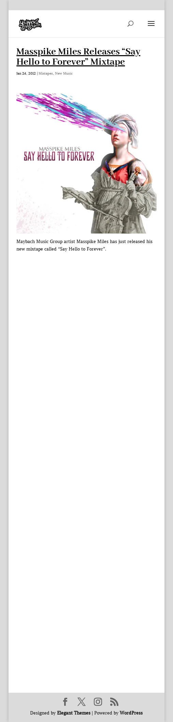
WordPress (131, 713)
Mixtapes (46, 73)
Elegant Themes (73, 713)
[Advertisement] (94, 399)
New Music (64, 73)
